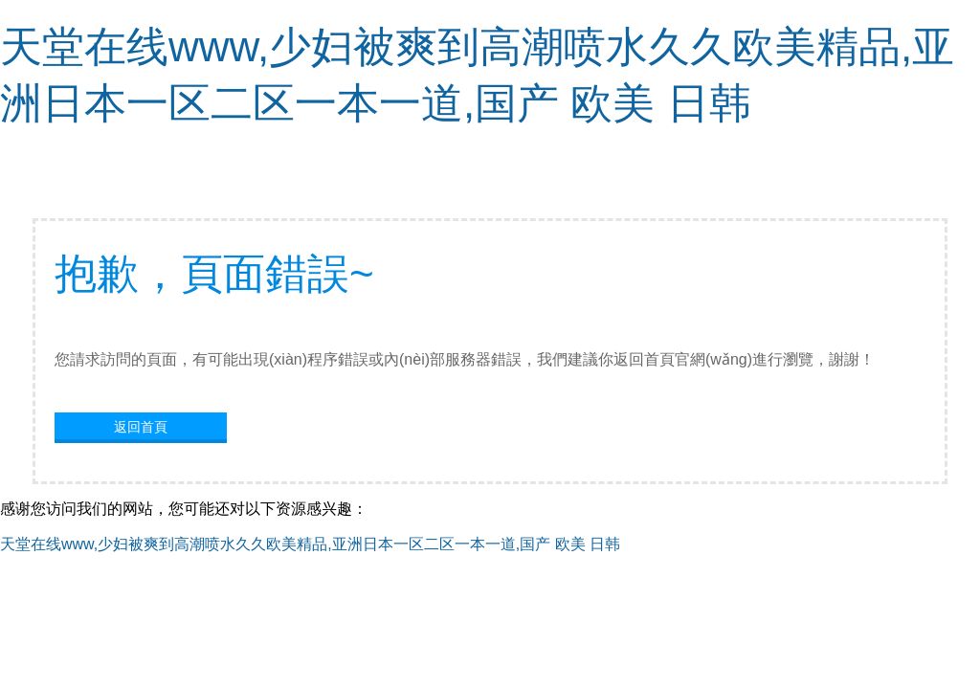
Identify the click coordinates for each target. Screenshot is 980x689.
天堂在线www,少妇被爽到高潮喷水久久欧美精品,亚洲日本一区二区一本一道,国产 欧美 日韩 (310, 544)
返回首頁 (140, 426)
